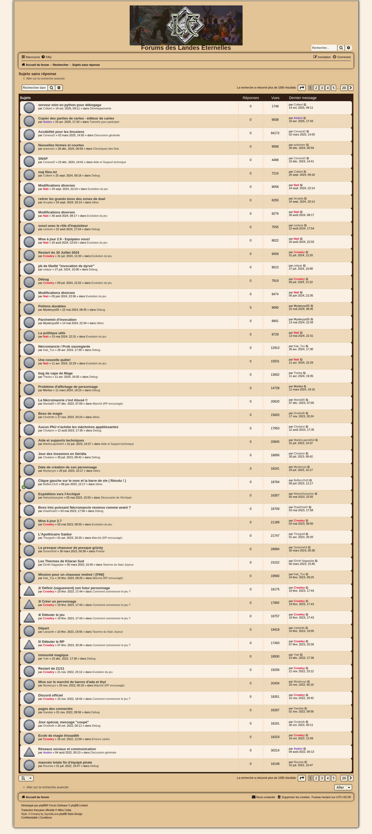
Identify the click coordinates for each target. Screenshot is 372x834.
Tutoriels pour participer (104, 121)
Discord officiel (50, 695)
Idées (95, 202)
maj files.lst (47, 172)
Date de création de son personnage (67, 467)
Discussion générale (107, 135)
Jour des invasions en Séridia (62, 454)
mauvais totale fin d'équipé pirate (65, 762)
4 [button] (328, 87)
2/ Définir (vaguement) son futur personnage (74, 588)
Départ (43, 628)
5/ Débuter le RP (51, 642)
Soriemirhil (50, 551)
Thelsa (47, 376)
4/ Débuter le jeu (51, 615)
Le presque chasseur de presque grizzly (70, 548)
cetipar (47, 269)
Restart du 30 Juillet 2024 (58, 252)
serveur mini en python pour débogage (69, 105)
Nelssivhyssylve (53, 497)
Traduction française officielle (38, 810)
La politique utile (51, 333)
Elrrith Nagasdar (53, 564)
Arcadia (48, 202)
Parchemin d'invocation (57, 320)
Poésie (100, 551)
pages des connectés (55, 709)
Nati (46, 188)
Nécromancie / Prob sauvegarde (64, 346)
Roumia (48, 765)
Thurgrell (48, 537)
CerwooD (49, 135)
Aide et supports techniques (61, 440)
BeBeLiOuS (50, 484)
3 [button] (322, 87)
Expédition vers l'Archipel (59, 494)
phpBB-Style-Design (70, 814)
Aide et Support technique (109, 162)
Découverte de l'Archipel (116, 497)
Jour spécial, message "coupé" (63, 722)
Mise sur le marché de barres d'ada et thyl (72, 682)
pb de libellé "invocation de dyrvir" (66, 266)
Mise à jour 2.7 (50, 521)
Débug (43, 279)
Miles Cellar (64, 810)
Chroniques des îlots (106, 148)
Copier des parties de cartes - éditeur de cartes (76, 118)
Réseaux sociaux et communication (67, 749)
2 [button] (316, 87)
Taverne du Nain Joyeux (118, 564)
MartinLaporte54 (53, 443)
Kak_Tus (48, 349)
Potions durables (52, 306)
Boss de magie (50, 413)
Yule (46, 658)
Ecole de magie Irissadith (58, 735)
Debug (95, 175)
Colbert (47, 108)
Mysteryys (49, 470)
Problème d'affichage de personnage (68, 387)
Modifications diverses (56, 185)
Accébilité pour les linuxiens (61, 132)
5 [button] (334, 87)
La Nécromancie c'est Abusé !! (63, 400)
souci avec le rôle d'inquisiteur (63, 226)
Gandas (48, 712)
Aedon (47, 121)
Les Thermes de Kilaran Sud (61, 561)
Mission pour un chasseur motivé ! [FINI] (71, 574)
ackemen (49, 148)
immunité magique (53, 655)
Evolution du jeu (98, 188)
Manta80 (48, 403)
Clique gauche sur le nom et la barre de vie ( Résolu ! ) (82, 481)
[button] (302, 88)
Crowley (48, 256)
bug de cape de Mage (55, 373)
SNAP (43, 159)
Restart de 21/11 (51, 668)
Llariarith (48, 631)
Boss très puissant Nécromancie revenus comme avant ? (84, 507)
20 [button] (344, 87)
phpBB (43, 805)
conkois (48, 229)
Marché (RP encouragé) (107, 403)
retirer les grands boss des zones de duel (71, 199)
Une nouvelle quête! (54, 360)
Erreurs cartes (101, 739)
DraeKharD (50, 510)
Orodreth (48, 417)
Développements (100, 108)
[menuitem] (46, 57)
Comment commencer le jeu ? (111, 591)
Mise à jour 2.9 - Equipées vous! (64, 239)
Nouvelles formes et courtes (61, 145)
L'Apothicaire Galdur (55, 534)
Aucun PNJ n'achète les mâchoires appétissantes (78, 427)
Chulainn (48, 430)
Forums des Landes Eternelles (186, 47)
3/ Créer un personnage (57, 601)
